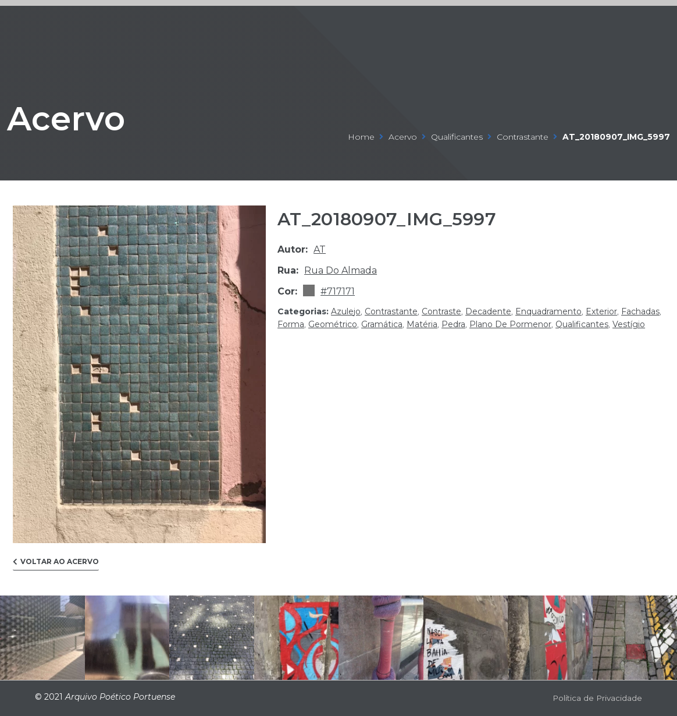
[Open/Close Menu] (632, 25)
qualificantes (457, 137)
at (319, 249)
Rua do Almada (340, 270)
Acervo (85, 114)
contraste (441, 311)
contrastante (522, 137)
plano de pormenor (510, 324)
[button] (56, 564)
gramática (381, 324)
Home (361, 137)
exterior (601, 311)
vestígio (628, 324)
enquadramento (548, 311)
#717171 (337, 291)
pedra (453, 324)
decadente (488, 311)
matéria (422, 324)
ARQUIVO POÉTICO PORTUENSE (72, 24)
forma (290, 324)
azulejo (346, 311)
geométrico (332, 324)
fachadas (640, 311)
